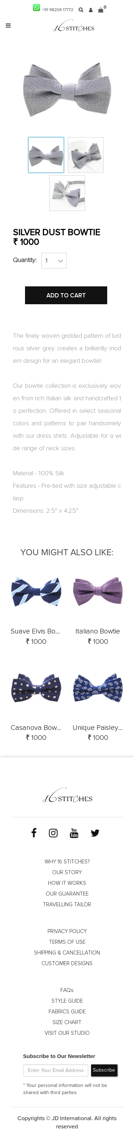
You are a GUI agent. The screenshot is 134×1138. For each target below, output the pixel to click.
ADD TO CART (66, 295)
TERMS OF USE (67, 942)
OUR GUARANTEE (67, 894)
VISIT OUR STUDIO (67, 1033)
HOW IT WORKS (67, 883)
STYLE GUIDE (67, 1001)
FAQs (67, 990)
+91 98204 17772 (53, 8)
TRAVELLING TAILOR (67, 904)
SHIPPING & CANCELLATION (67, 953)
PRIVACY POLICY (67, 931)
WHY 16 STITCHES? (67, 861)
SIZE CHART (67, 1022)
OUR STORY (67, 872)
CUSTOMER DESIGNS (67, 963)
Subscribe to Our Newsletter (59, 1056)
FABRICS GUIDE (67, 1011)
